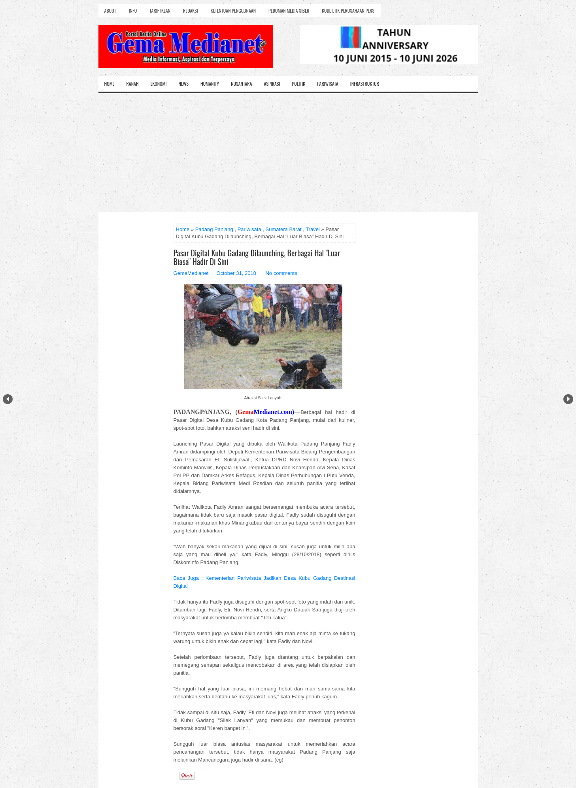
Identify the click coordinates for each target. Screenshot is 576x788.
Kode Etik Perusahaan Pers (348, 10)
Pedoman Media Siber (288, 10)
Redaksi (190, 10)
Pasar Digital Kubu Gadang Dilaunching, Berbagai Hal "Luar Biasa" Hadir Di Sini (257, 257)
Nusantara (241, 83)
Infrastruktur (364, 83)
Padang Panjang (214, 229)
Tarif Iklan (159, 10)
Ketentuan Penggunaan (233, 10)
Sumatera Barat (283, 229)
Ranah (133, 83)
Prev (8, 399)
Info (133, 10)
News (183, 83)
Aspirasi (272, 83)
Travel (313, 229)
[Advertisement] (288, 152)
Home (109, 83)
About (110, 10)
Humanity (209, 83)
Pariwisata (327, 83)
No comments (281, 273)
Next (568, 399)
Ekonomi (159, 83)
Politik (298, 83)
